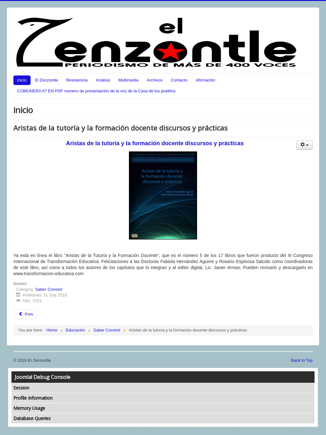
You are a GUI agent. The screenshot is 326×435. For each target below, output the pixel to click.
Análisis (103, 80)
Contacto (179, 80)
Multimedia (128, 80)
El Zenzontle (46, 80)
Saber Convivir (48, 289)
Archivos (155, 80)
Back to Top (302, 360)
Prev (25, 314)
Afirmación (205, 80)
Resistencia (77, 80)
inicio (22, 80)
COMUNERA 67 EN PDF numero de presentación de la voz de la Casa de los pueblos (96, 91)
